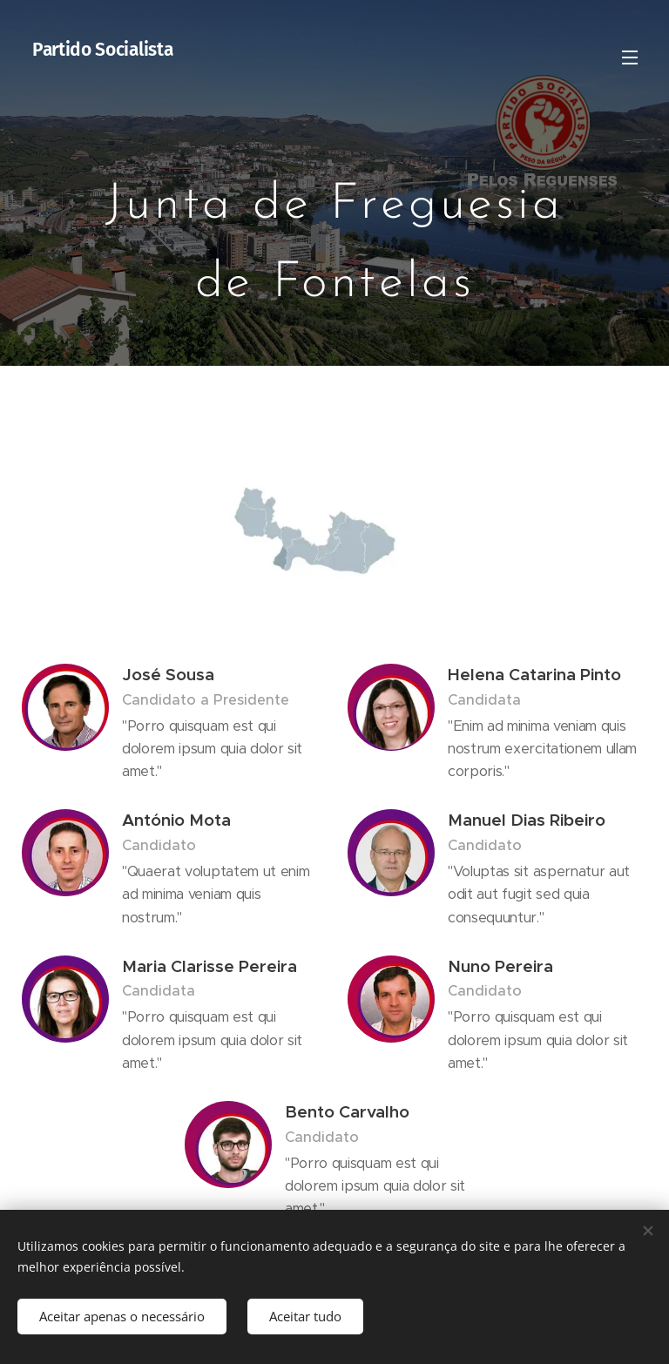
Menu (630, 57)
